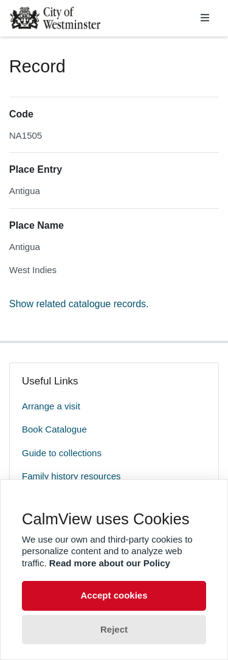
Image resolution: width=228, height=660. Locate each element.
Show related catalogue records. (78, 304)
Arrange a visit (51, 406)
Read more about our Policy (109, 563)
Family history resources (71, 476)
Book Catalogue (54, 429)
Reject (114, 629)
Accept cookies (113, 595)
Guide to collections (62, 453)
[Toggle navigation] (205, 18)
